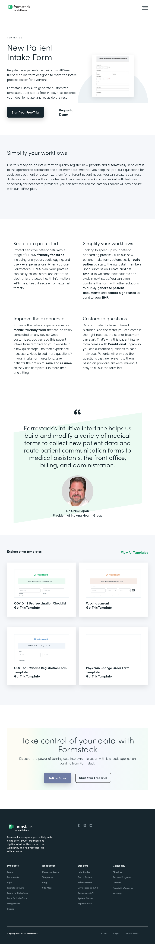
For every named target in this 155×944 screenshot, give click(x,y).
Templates (15, 37)
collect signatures (121, 293)
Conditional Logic (121, 344)
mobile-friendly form (30, 330)
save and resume (58, 363)
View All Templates (134, 552)
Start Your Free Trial (26, 112)
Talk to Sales (58, 786)
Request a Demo (66, 112)
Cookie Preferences (123, 888)
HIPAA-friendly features (45, 255)
